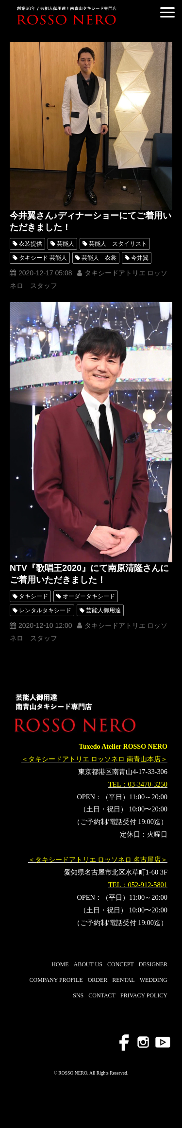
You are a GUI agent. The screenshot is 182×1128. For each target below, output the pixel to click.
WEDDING (153, 980)
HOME (59, 964)
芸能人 (65, 243)
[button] (167, 12)
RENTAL (123, 980)
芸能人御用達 (103, 610)
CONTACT (102, 995)
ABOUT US (88, 964)
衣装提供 (30, 243)
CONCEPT (120, 964)
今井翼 (140, 257)
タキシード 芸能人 (43, 257)
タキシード (33, 596)
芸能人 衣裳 (99, 257)
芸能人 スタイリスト (118, 243)
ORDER (98, 980)
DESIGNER (153, 964)
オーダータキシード (89, 596)
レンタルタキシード (45, 610)
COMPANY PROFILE (56, 980)
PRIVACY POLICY (143, 995)
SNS (78, 995)
